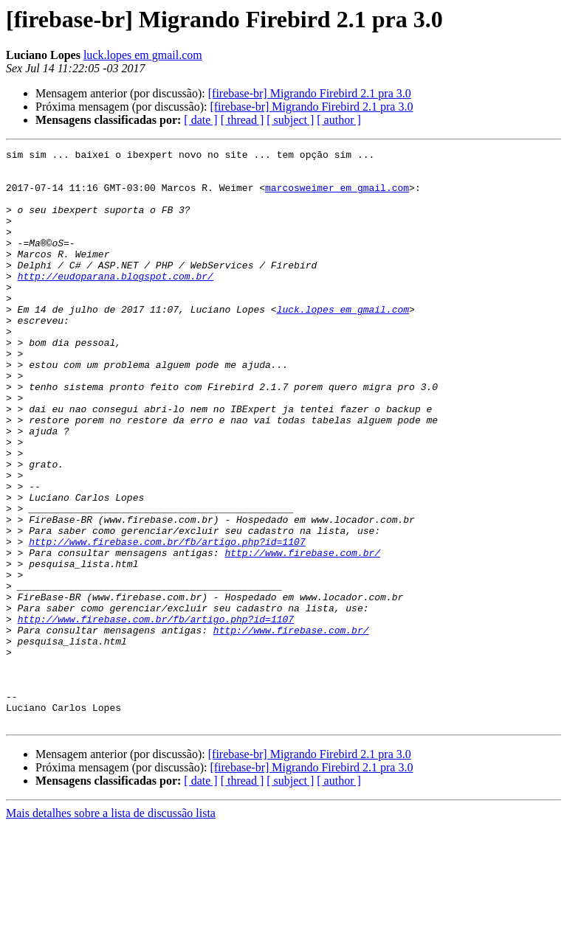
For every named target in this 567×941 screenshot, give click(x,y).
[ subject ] (290, 120)
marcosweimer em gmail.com (337, 196)
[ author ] (339, 120)
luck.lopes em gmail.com (142, 55)
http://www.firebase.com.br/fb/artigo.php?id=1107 (167, 621)
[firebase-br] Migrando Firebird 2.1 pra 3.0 (309, 93)
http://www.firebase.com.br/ (302, 634)
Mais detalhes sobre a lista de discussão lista (111, 928)
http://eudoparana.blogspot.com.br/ (115, 302)
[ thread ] (242, 120)
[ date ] (200, 120)
